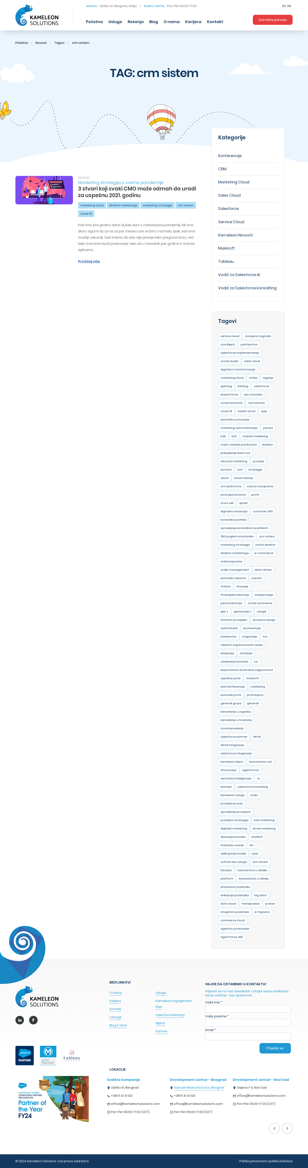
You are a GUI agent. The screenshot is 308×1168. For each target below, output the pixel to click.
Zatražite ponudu (272, 19)
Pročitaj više (89, 261)
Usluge (115, 21)
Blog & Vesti (118, 1025)
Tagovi (60, 43)
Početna (94, 21)
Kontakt (215, 21)
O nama (172, 21)
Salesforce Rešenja (170, 1015)
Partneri (161, 1031)
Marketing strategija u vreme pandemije (120, 183)
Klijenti (160, 1023)
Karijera (193, 21)
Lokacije (115, 1017)
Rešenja (136, 21)
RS (284, 6)
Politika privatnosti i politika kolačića (266, 1161)
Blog (153, 21)
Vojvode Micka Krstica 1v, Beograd (199, 1087)
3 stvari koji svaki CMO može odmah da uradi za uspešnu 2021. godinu (137, 192)
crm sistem (81, 43)
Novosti (41, 43)
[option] (138, 1097)
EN (289, 6)
